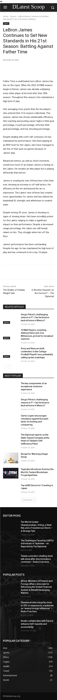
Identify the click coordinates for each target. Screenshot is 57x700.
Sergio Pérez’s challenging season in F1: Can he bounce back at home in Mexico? (35, 317)
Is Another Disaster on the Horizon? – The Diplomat (42, 293)
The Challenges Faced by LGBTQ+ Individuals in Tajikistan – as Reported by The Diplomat (37, 543)
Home (5, 16)
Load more (28, 500)
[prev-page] (5, 367)
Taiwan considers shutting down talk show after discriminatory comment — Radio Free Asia (37, 559)
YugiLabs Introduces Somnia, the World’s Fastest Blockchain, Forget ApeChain (37, 472)
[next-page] (10, 367)
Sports (13, 16)
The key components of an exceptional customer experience (34, 386)
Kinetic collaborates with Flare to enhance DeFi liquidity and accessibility (37, 624)
